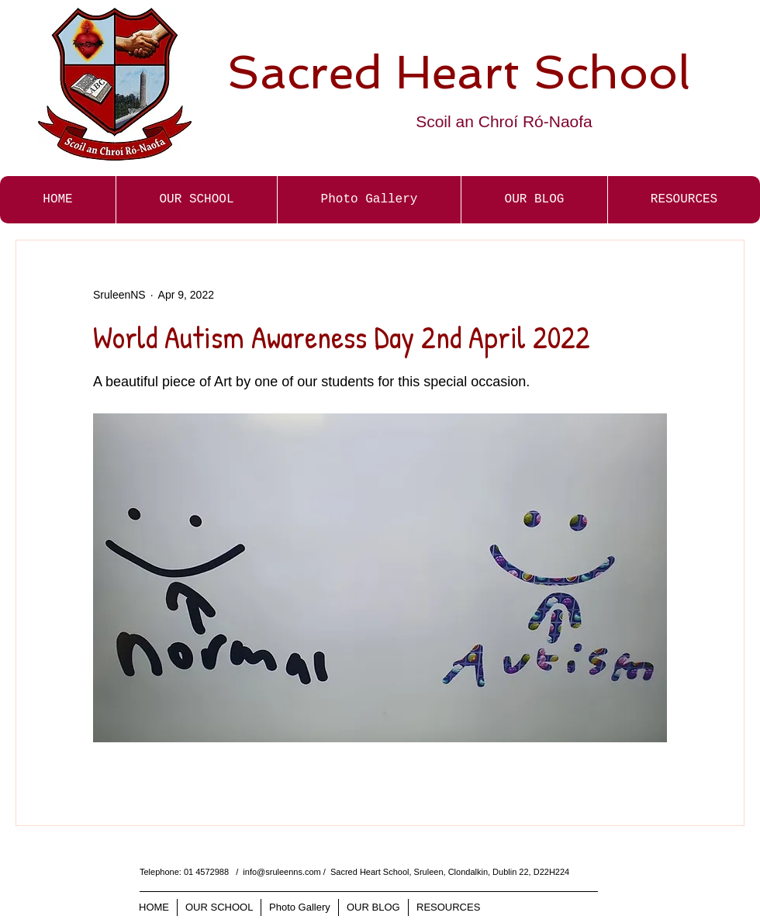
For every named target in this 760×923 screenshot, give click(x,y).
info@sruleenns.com (281, 871)
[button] (369, 199)
